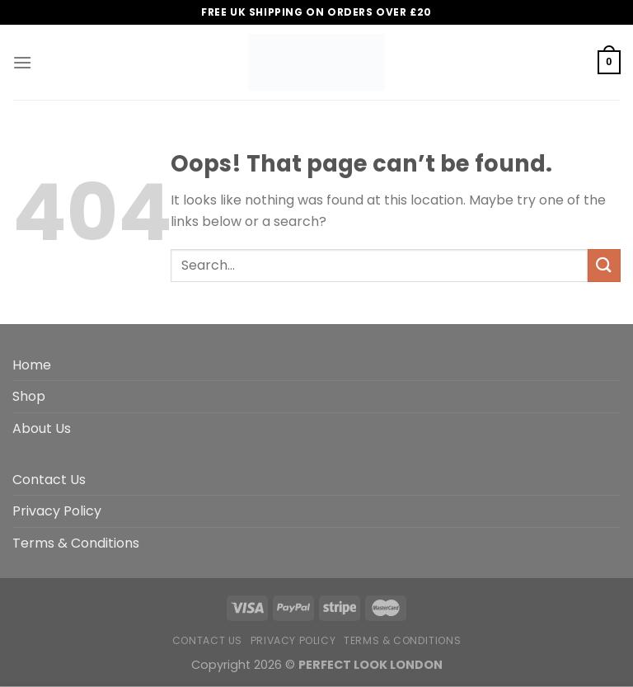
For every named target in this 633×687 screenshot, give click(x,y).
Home (31, 364)
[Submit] (604, 265)
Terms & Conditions (75, 543)
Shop (28, 396)
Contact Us (49, 479)
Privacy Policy (56, 510)
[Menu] (22, 62)
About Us (41, 428)
